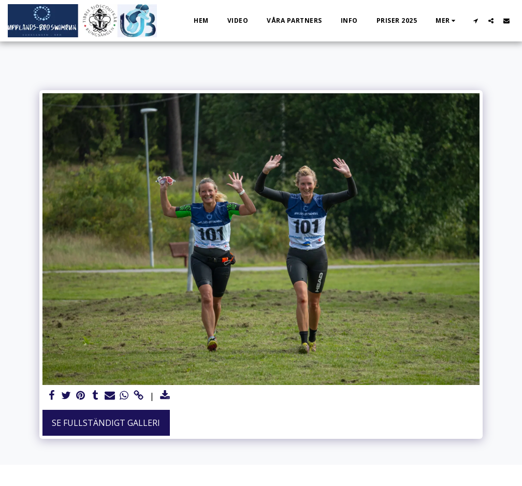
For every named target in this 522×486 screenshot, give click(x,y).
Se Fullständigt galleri (106, 422)
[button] (475, 20)
